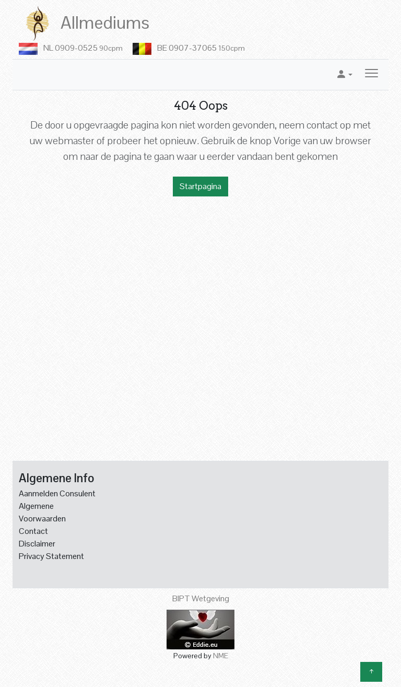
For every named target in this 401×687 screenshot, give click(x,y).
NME (220, 655)
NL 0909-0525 (83, 47)
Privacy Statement (51, 556)
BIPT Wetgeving (200, 598)
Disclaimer (37, 543)
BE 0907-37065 (201, 47)
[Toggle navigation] (371, 74)
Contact (33, 531)
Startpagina (200, 186)
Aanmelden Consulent (57, 493)
